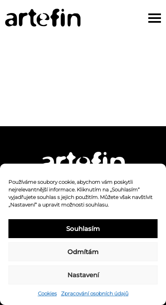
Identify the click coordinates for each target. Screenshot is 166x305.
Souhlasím (83, 229)
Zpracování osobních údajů (95, 293)
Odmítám (83, 252)
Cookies (47, 293)
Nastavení (83, 275)
